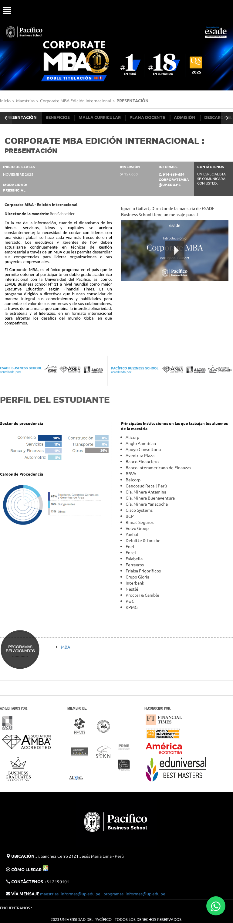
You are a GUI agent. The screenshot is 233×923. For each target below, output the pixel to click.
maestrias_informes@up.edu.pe (70, 893)
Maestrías (25, 100)
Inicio (5, 100)
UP (119, 10)
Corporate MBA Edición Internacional (75, 100)
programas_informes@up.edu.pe (134, 893)
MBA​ (65, 647)
